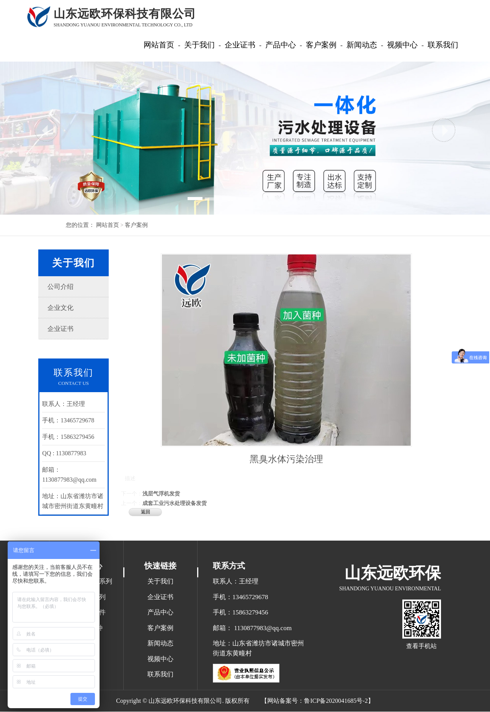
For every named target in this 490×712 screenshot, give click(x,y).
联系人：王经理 (235, 582)
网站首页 (107, 225)
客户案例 (135, 225)
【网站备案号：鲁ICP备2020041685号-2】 (317, 701)
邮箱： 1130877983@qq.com (252, 628)
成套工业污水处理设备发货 (175, 503)
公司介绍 (61, 286)
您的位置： (80, 225)
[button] (46, 130)
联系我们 (160, 675)
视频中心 (160, 659)
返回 (145, 512)
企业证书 (61, 328)
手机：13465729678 (240, 597)
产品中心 (160, 613)
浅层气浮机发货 (161, 494)
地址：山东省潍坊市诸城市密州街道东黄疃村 (258, 649)
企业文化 (61, 307)
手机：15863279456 (240, 613)
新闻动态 (160, 644)
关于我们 (160, 582)
